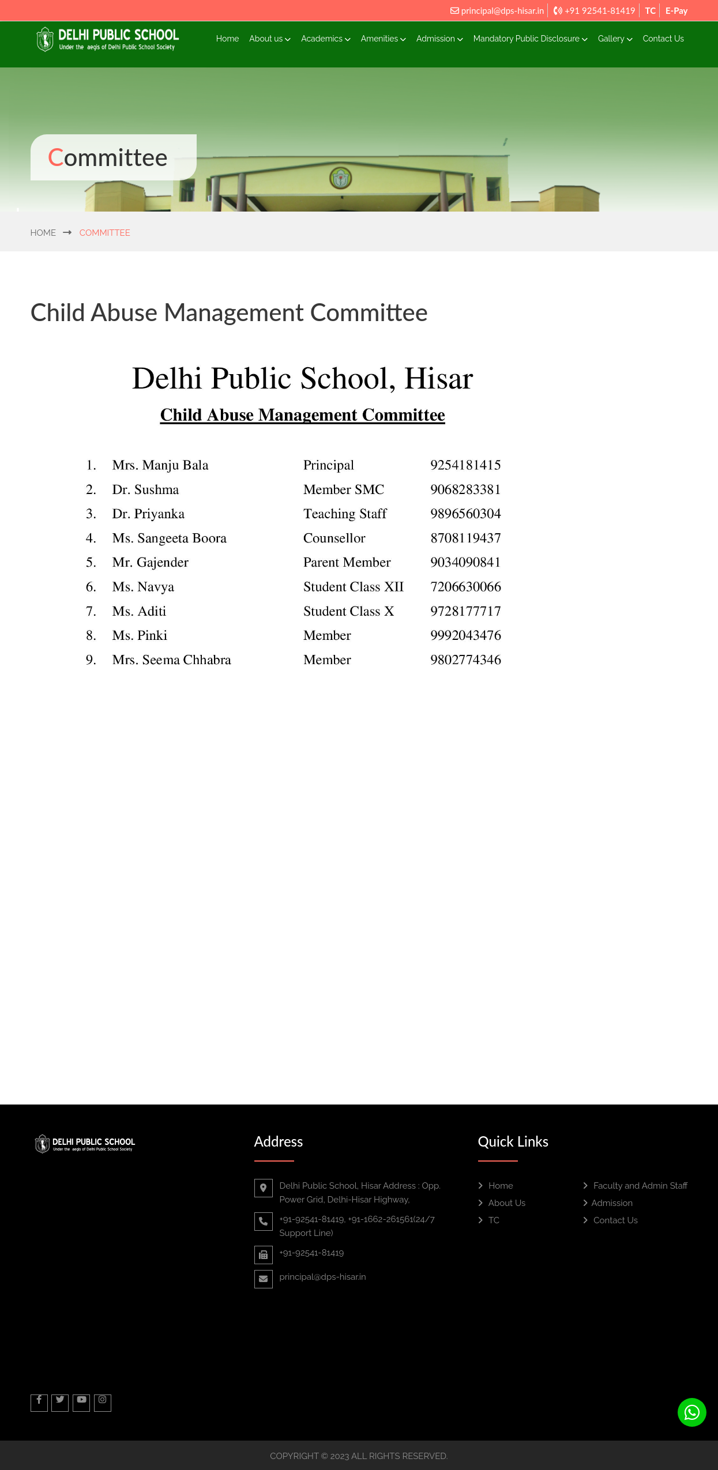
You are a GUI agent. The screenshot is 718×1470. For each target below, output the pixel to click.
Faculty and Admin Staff (635, 1186)
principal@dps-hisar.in (497, 10)
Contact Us (663, 38)
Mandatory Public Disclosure (530, 38)
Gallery (615, 38)
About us (270, 38)
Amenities (383, 38)
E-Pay (677, 10)
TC (650, 10)
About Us (502, 1203)
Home (227, 38)
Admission (439, 38)
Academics (326, 38)
